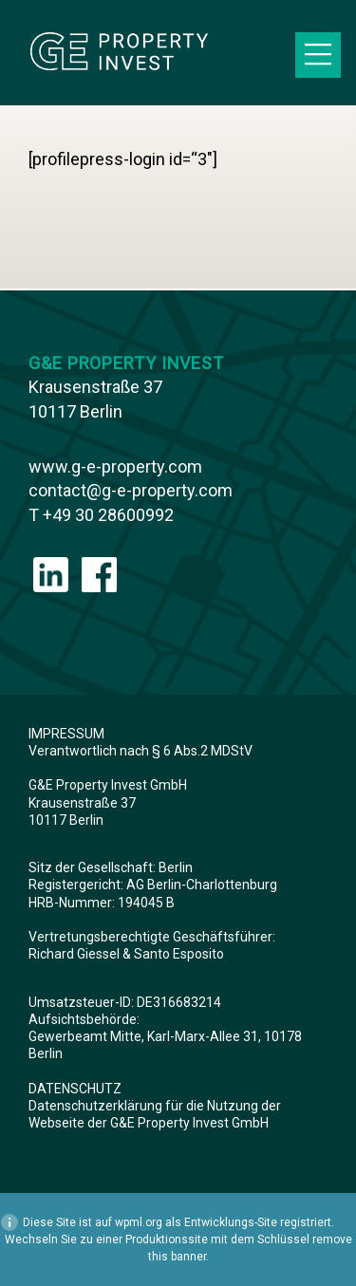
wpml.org (138, 1222)
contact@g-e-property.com (130, 490)
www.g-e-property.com (115, 466)
